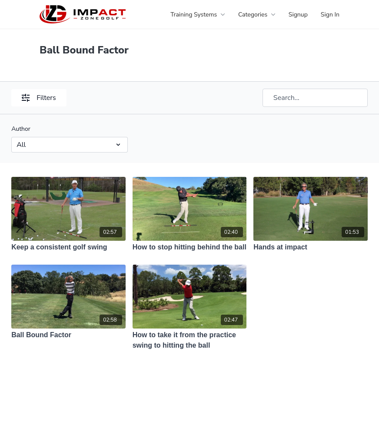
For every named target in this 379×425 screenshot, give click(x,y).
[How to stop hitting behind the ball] (190, 247)
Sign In (330, 14)
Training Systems (197, 14)
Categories (257, 14)
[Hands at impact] (310, 247)
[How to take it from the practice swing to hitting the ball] (190, 340)
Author (20, 129)
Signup (298, 14)
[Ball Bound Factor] (68, 335)
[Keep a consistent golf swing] (68, 247)
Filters (39, 98)
